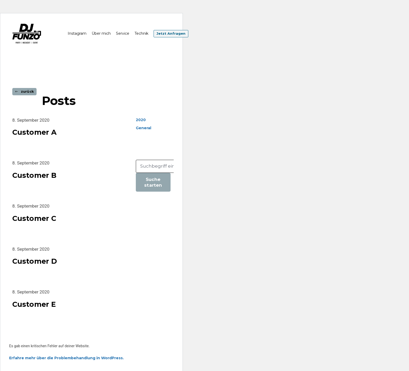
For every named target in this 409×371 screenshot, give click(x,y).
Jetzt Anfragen (170, 34)
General (143, 128)
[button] (24, 91)
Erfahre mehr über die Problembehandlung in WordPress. (66, 358)
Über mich (101, 33)
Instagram (77, 33)
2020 (141, 119)
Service (122, 33)
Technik (141, 33)
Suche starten (153, 182)
